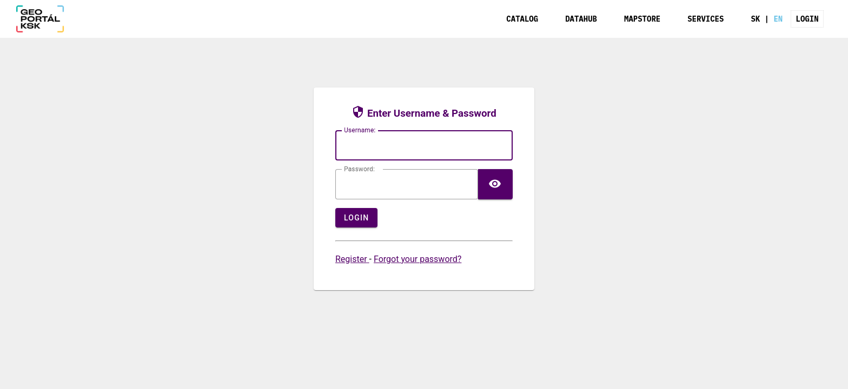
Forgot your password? (417, 259)
